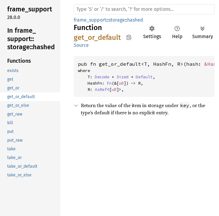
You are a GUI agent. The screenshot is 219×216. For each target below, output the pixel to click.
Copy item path (129, 37)
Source (81, 45)
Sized (122, 77)
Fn (109, 83)
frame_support (90, 20)
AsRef (101, 89)
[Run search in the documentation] (144, 9)
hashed (135, 20)
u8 (121, 83)
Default (144, 77)
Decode (102, 77)
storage (117, 20)
